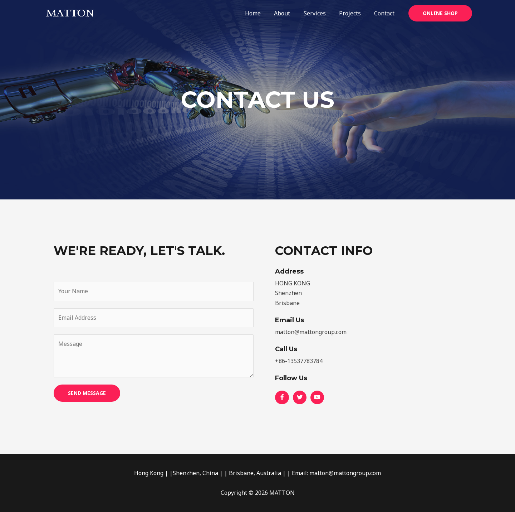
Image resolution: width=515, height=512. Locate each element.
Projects (353, 13)
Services (319, 13)
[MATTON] (70, 12)
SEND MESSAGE (87, 393)
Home (261, 13)
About (289, 13)
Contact (385, 13)
